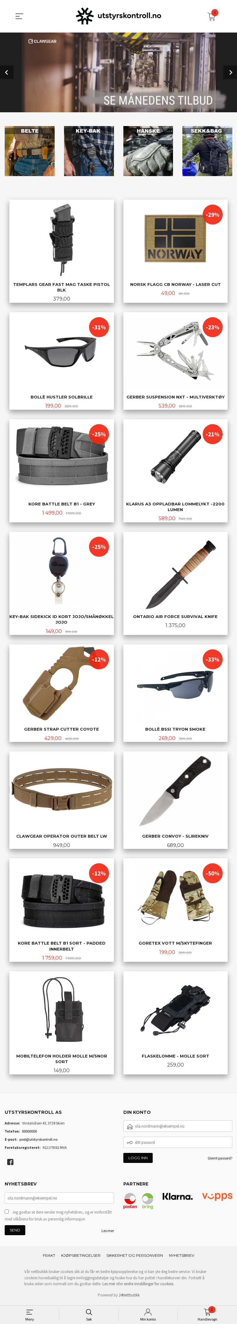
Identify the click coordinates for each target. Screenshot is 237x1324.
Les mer (107, 1232)
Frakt (49, 1257)
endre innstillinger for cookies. (149, 1286)
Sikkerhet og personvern (134, 1257)
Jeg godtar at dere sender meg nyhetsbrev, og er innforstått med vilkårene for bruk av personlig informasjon (58, 1218)
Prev (7, 72)
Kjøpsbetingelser (81, 1257)
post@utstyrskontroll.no (38, 1141)
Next (230, 72)
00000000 (29, 1133)
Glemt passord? (220, 1160)
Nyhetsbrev (181, 1257)
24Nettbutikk (129, 1297)
